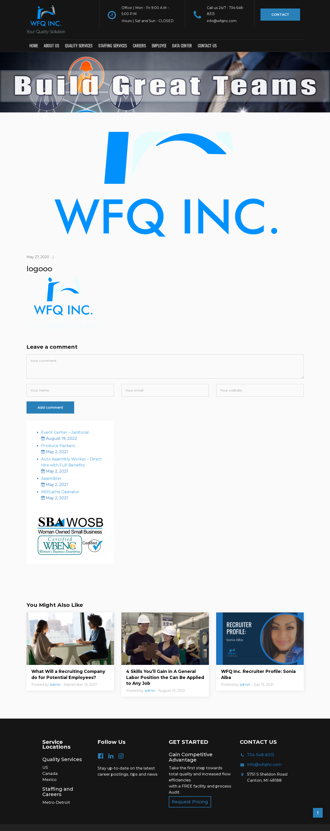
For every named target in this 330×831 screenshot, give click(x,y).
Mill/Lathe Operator (60, 481)
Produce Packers (58, 435)
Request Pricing (190, 791)
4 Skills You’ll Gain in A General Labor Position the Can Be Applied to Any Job (161, 667)
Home (33, 35)
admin (55, 674)
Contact (280, 14)
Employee (159, 35)
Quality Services (78, 35)
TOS (151, 822)
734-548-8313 (260, 744)
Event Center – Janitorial (65, 421)
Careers (139, 35)
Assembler (51, 468)
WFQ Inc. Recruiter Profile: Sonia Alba (259, 664)
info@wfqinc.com (264, 754)
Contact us (207, 35)
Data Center (182, 35)
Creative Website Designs (279, 822)
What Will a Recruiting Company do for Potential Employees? (69, 664)
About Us (51, 35)
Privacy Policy (132, 822)
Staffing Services (112, 35)
